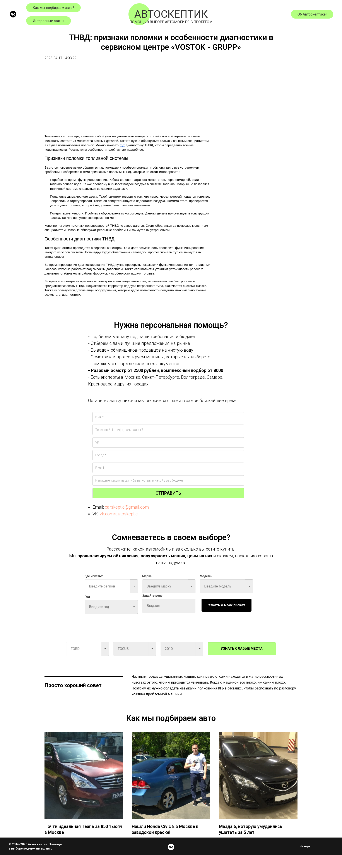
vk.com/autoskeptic (119, 513)
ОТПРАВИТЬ (168, 493)
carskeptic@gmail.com (127, 507)
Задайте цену (152, 595)
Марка (147, 576)
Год (87, 596)
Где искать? (94, 576)
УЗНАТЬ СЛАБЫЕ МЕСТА (242, 648)
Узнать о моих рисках (226, 605)
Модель (206, 576)
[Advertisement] (127, 100)
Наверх (306, 846)
